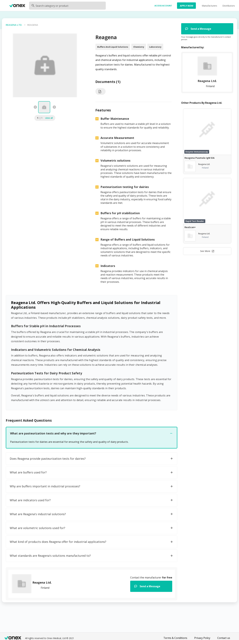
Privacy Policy (202, 638)
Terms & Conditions (175, 638)
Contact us (223, 638)
